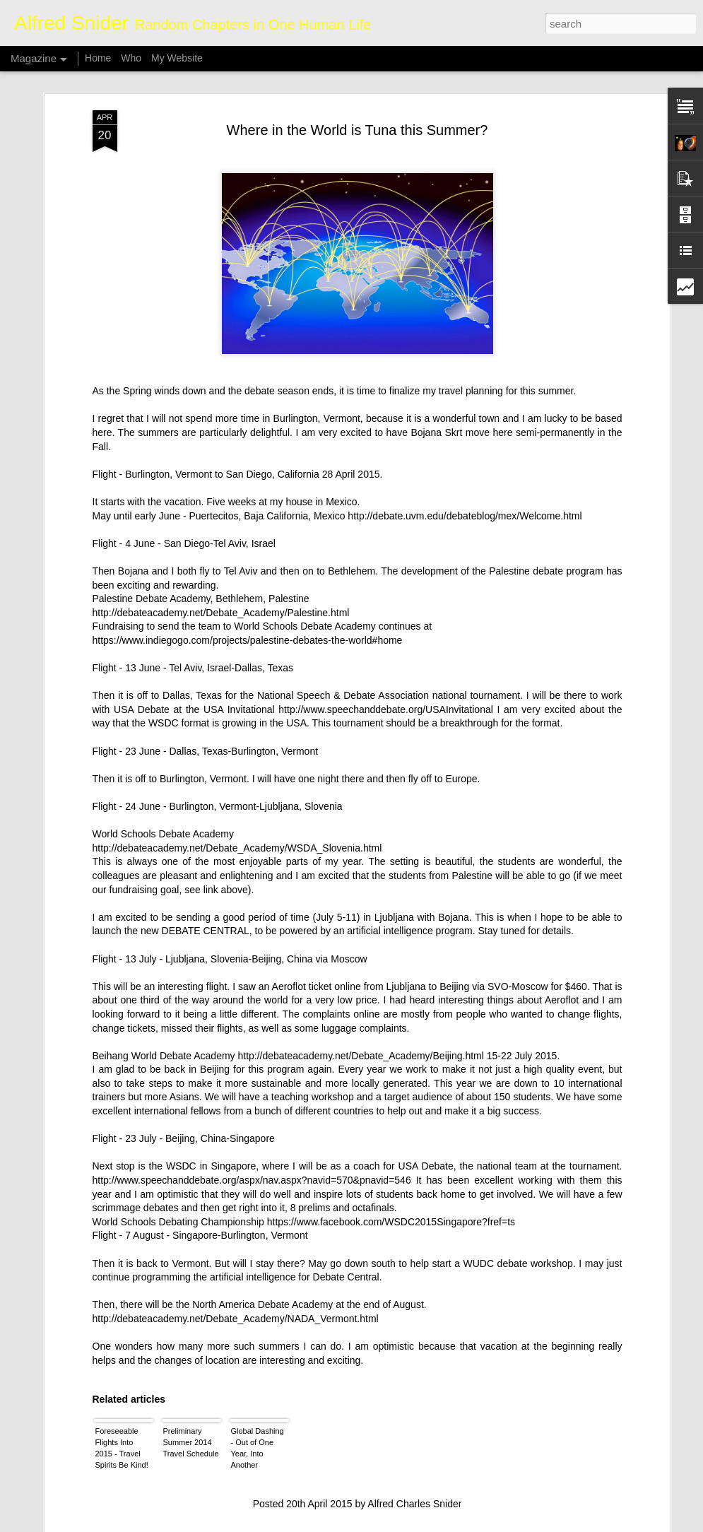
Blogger (396, 1524)
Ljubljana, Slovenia (301, 702)
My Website (177, 58)
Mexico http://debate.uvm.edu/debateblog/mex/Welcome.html (448, 412)
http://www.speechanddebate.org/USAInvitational (385, 605)
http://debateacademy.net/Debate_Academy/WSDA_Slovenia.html (237, 744)
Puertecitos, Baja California (248, 412)
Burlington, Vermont (316, 315)
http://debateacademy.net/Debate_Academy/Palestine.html (221, 508)
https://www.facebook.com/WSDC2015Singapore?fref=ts (391, 1118)
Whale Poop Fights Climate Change (308, 1356)
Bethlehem (351, 467)
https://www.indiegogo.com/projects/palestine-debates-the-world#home (248, 536)
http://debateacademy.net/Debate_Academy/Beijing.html (360, 952)
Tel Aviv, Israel (244, 439)
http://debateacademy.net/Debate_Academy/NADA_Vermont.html (236, 1214)
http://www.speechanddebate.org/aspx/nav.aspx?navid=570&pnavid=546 (252, 1076)
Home (98, 58)
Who (131, 58)
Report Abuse (437, 1524)
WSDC (163, 619)
